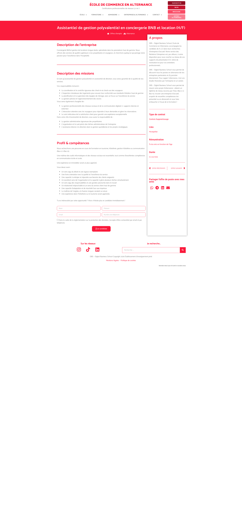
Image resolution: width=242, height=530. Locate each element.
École (83, 15)
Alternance (130, 33)
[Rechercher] (183, 250)
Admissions (113, 15)
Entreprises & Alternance (136, 15)
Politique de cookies (128, 260)
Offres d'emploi (116, 33)
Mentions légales (112, 260)
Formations (97, 15)
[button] (152, 187)
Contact (157, 15)
